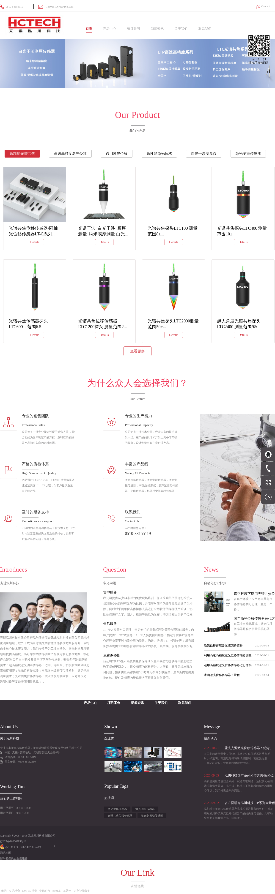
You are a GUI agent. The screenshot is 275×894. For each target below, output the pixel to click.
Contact (265, 6)
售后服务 (110, 624)
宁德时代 (44, 890)
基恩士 (67, 890)
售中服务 (110, 592)
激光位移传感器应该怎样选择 (223, 645)
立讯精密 (14, 890)
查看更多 (137, 351)
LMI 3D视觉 (29, 890)
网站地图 (5, 852)
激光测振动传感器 (152, 815)
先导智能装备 (82, 890)
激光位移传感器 (117, 809)
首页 (89, 28)
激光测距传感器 (145, 809)
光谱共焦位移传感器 (120, 815)
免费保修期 (111, 655)
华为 (4, 890)
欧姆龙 (56, 890)
